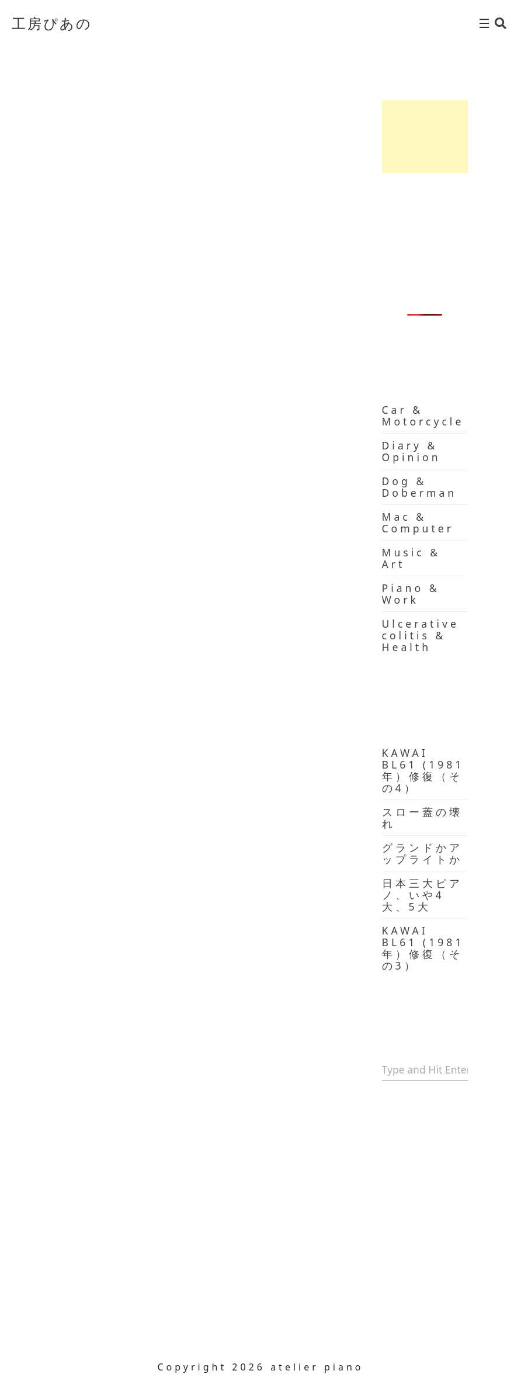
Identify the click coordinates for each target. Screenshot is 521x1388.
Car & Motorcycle (423, 415)
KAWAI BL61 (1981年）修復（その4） (423, 770)
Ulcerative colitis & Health (420, 635)
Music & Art (411, 558)
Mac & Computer (418, 522)
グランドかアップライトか (422, 853)
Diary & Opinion (411, 451)
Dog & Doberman (419, 487)
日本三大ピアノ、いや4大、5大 (422, 894)
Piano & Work (411, 593)
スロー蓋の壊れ (422, 817)
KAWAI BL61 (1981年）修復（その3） (423, 948)
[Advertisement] (425, 136)
